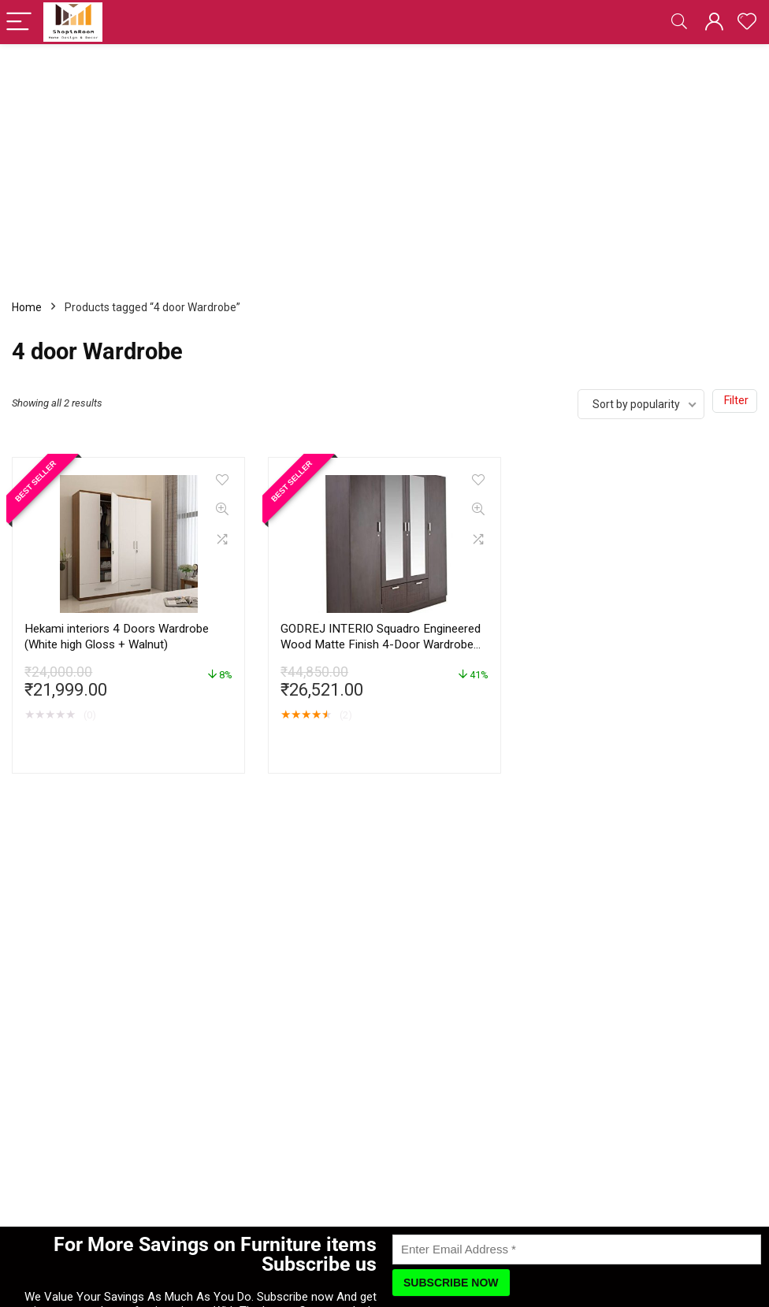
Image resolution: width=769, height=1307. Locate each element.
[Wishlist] (746, 22)
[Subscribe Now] (451, 1282)
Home (27, 307)
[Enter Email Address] (576, 1249)
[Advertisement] (384, 162)
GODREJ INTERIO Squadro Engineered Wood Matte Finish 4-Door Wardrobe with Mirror (380, 644)
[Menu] (19, 22)
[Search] (679, 22)
